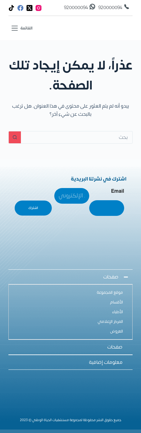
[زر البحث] (14, 137)
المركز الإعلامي (110, 321)
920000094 (110, 8)
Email (117, 191)
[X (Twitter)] (29, 8)
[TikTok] (11, 8)
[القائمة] (22, 28)
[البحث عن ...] (77, 137)
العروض (116, 331)
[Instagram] (38, 8)
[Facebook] (20, 8)
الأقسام (116, 302)
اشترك (33, 208)
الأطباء (117, 311)
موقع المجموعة (110, 292)
